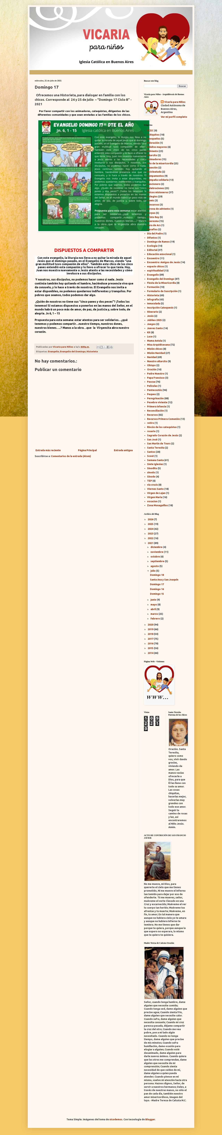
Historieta (92, 351)
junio (154, 599)
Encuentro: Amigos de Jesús (163, 262)
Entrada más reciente (48, 450)
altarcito (152, 155)
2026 (151, 519)
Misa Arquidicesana (158, 344)
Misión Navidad (156, 353)
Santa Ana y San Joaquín (164, 579)
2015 (151, 648)
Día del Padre (155, 233)
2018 (151, 634)
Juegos (151, 324)
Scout (150, 456)
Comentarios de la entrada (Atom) (71, 456)
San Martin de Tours (158, 443)
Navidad (152, 357)
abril (153, 609)
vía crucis (152, 484)
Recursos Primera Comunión (163, 419)
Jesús (150, 316)
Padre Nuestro (155, 373)
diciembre (157, 547)
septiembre (158, 561)
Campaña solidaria (158, 179)
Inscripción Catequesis (160, 307)
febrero (155, 618)
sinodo (151, 472)
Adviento (152, 151)
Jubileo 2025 (154, 320)
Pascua (151, 381)
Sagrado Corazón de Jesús (162, 435)
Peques (151, 394)
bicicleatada (154, 171)
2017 (151, 638)
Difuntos (152, 237)
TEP (149, 480)
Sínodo (151, 476)
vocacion (152, 501)
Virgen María (154, 497)
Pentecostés (154, 390)
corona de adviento (158, 208)
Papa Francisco (156, 377)
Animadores (154, 159)
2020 (151, 624)
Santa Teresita (155, 447)
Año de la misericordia (160, 163)
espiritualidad (155, 270)
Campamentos (155, 176)
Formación (153, 287)
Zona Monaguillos (157, 505)
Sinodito (152, 468)
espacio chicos (155, 266)
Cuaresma (153, 221)
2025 (151, 524)
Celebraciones (155, 188)
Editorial (152, 250)
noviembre (157, 552)
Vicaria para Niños (174, 102)
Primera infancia (156, 406)
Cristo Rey (153, 217)
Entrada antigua (123, 450)
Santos (151, 451)
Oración (151, 369)
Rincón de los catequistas (162, 427)
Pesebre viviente (157, 402)
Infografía (153, 299)
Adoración (153, 142)
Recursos (152, 414)
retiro (150, 423)
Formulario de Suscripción (162, 291)
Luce (150, 336)
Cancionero (153, 184)
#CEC (150, 130)
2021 (151, 543)
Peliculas (152, 386)
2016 (151, 643)
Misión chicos (155, 348)
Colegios (152, 196)
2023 (151, 533)
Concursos (153, 204)
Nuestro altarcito (157, 361)
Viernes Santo (155, 489)
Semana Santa (155, 460)
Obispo (151, 365)
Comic (150, 200)
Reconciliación (155, 410)
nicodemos (115, 1119)
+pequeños (153, 138)
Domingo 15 (157, 593)
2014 (151, 653)
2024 (151, 529)
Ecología (152, 245)
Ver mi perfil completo (174, 116)
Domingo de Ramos (158, 241)
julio (153, 570)
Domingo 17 (157, 584)
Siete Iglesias (155, 464)
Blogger (150, 1119)
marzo (155, 614)
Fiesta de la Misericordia (161, 282)
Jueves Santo (155, 328)
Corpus (151, 213)
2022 (151, 538)
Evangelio (53, 351)
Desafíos (152, 229)
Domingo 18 (157, 575)
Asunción (152, 167)
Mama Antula (154, 340)
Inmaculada (153, 303)
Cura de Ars (154, 225)
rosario (151, 431)
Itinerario (152, 311)
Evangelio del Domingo (73, 351)
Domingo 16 (157, 589)
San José (152, 439)
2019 (151, 629)
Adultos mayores (157, 147)
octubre (155, 556)
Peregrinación (155, 398)
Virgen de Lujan (156, 493)
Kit (148, 332)
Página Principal (87, 450)
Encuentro (153, 258)
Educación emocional (159, 254)
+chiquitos (153, 134)
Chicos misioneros (157, 192)
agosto (155, 566)
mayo (154, 604)
